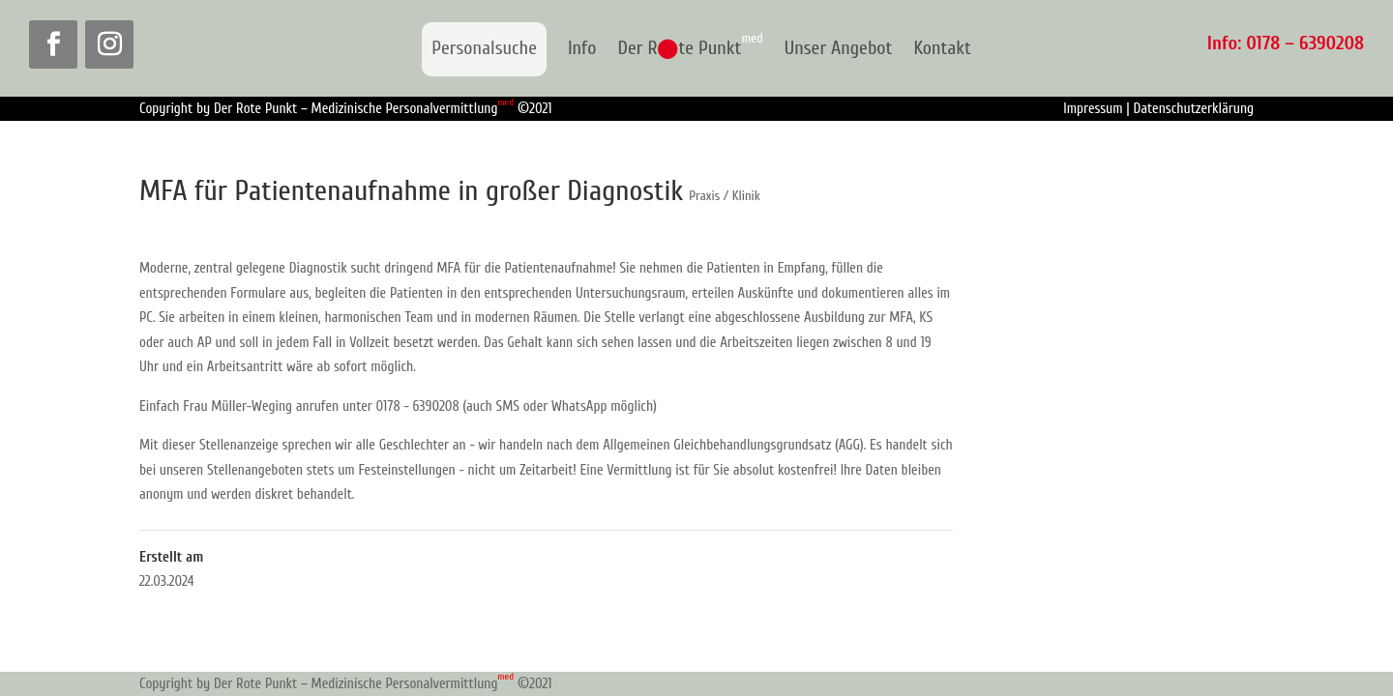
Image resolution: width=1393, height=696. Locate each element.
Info (582, 49)
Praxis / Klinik (724, 196)
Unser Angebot (839, 49)
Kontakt (941, 49)
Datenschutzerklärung (1193, 109)
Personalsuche (484, 48)
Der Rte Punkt (689, 49)
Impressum (1092, 109)
